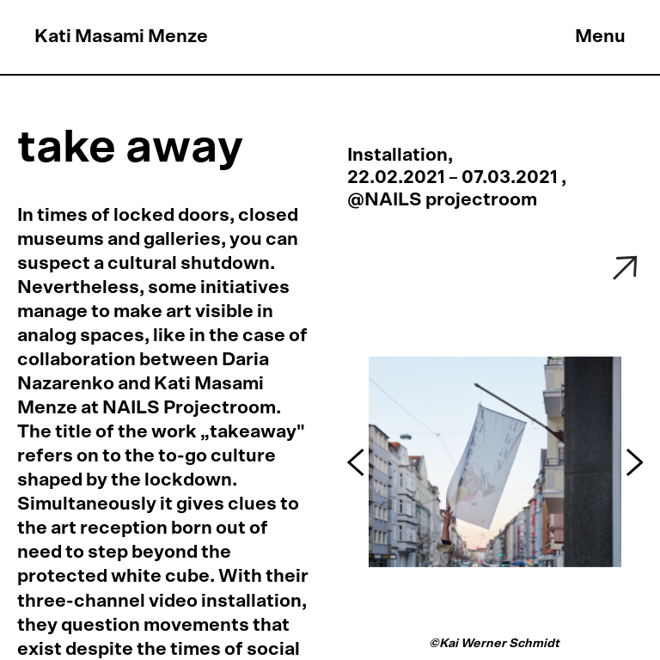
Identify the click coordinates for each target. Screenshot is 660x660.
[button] (358, 462)
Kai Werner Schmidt (500, 643)
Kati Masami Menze (121, 37)
